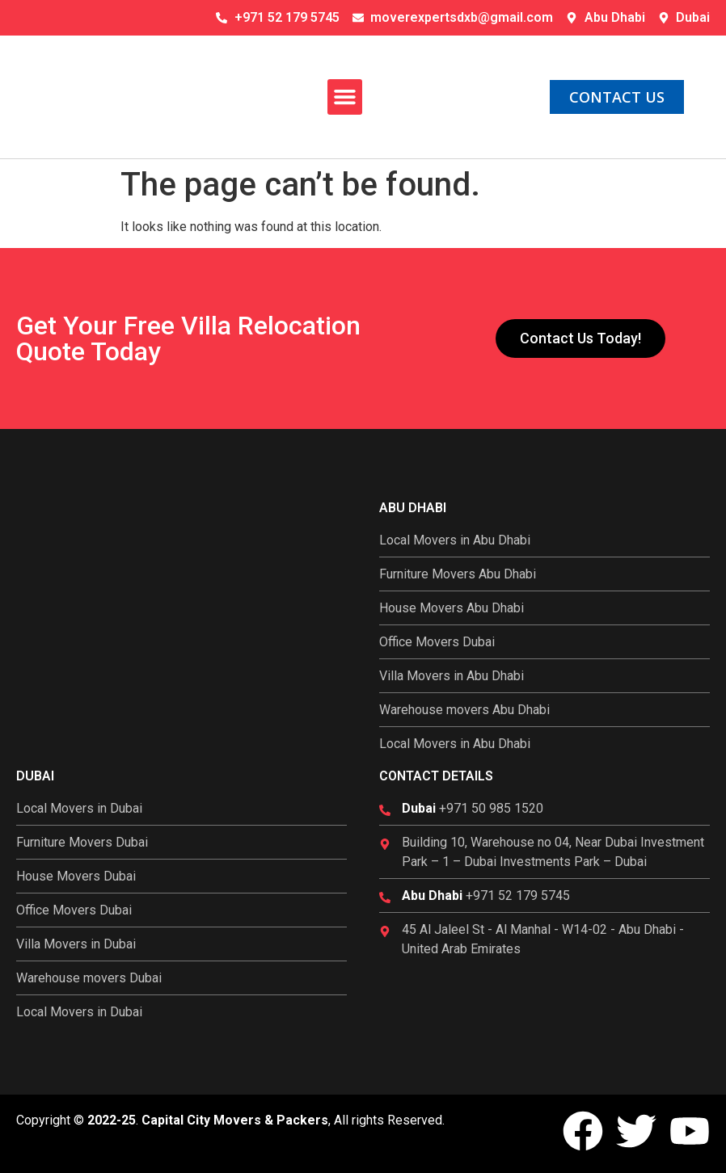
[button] (345, 97)
